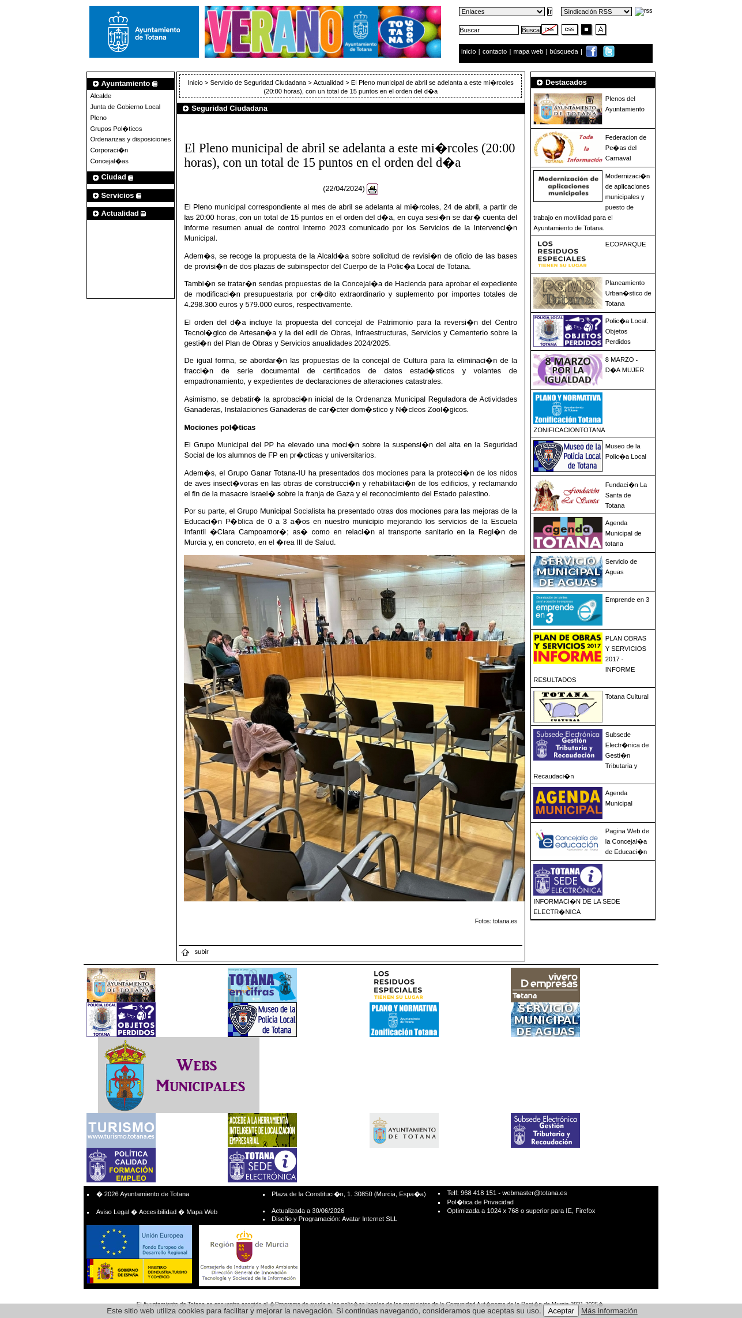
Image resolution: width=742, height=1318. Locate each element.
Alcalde (100, 95)
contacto (495, 51)
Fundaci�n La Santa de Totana (626, 495)
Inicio (196, 82)
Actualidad (329, 82)
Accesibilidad (157, 1211)
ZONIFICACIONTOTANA (569, 429)
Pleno (98, 117)
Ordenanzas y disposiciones (130, 139)
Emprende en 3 (627, 599)
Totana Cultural (627, 696)
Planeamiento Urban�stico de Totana (628, 293)
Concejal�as (109, 161)
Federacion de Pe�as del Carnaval (626, 148)
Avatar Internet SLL (369, 1218)
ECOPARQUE (625, 244)
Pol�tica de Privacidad (480, 1202)
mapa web (529, 51)
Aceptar (561, 1310)
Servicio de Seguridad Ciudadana (258, 82)
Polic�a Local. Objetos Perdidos (626, 331)
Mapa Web (201, 1211)
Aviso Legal (113, 1211)
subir (194, 951)
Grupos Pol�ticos (116, 128)
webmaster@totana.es (534, 1192)
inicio (469, 51)
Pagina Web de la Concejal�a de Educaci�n (627, 841)
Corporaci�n (109, 150)
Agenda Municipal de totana (623, 533)
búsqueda (565, 51)
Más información (609, 1310)
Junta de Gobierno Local (125, 106)
